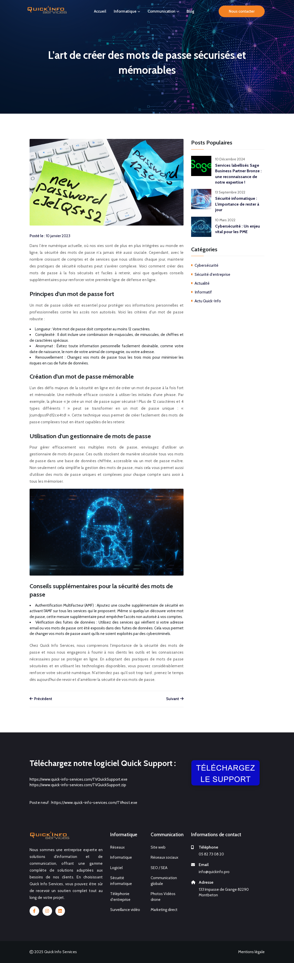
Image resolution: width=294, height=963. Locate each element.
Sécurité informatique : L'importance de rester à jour (237, 204)
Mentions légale (251, 952)
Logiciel (116, 868)
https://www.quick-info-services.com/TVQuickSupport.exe (78, 779)
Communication (163, 11)
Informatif (203, 292)
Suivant (175, 699)
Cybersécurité (206, 265)
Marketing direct (164, 909)
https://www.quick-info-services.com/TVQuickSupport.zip (78, 785)
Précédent (41, 699)
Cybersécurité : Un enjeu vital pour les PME (237, 229)
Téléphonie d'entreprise (120, 897)
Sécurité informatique (121, 881)
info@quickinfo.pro (214, 872)
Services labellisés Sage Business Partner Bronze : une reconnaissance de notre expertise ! (238, 174)
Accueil (100, 11)
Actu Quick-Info (208, 301)
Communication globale (164, 881)
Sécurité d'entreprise (212, 274)
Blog (190, 11)
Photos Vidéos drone (163, 897)
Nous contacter (242, 11)
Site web (158, 847)
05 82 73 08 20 (211, 854)
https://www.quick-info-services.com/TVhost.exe (94, 802)
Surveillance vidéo (125, 909)
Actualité (202, 283)
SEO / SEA (159, 868)
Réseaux (117, 847)
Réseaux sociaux (164, 857)
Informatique (127, 11)
